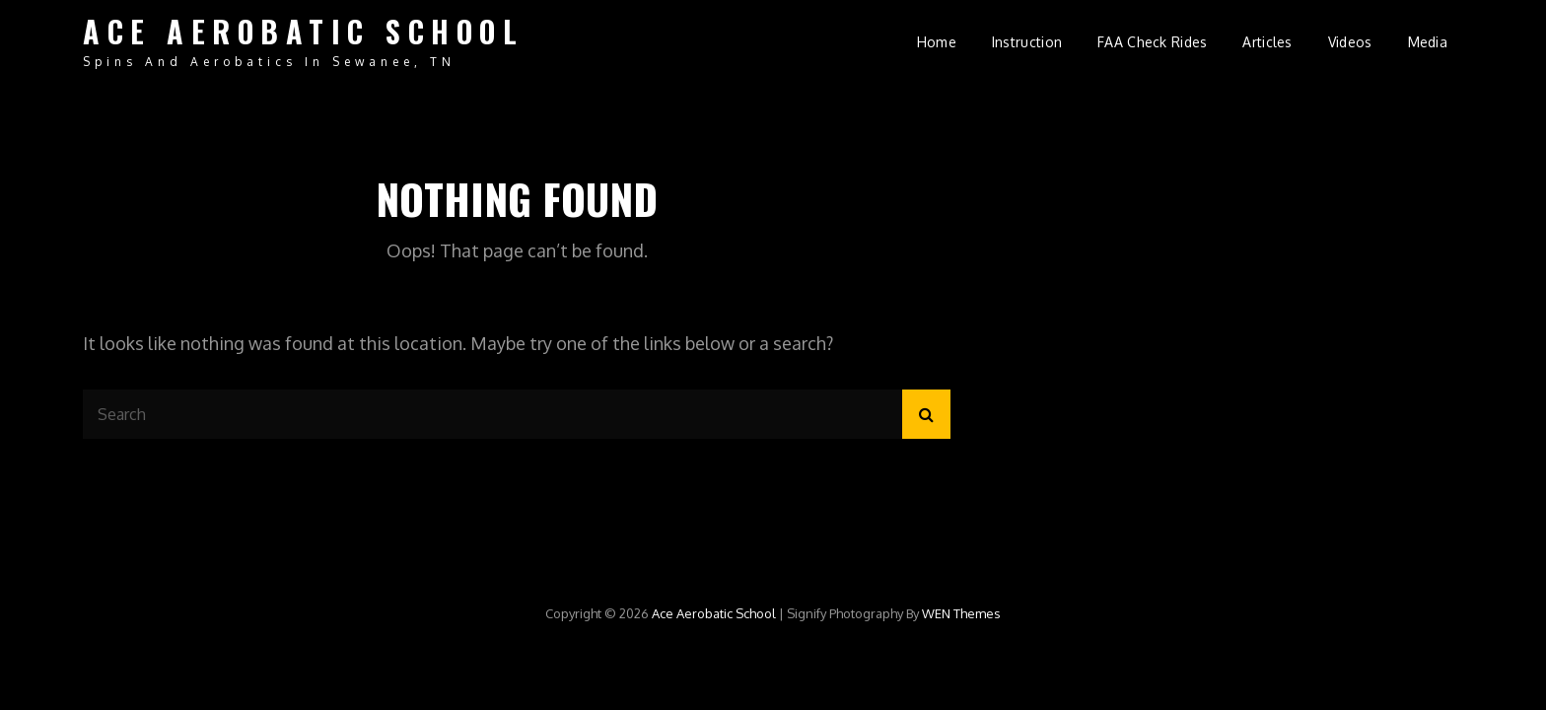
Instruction (1027, 42)
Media (1427, 42)
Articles (1267, 42)
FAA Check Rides (1152, 42)
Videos (1350, 42)
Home (936, 42)
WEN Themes (961, 613)
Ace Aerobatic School (303, 31)
